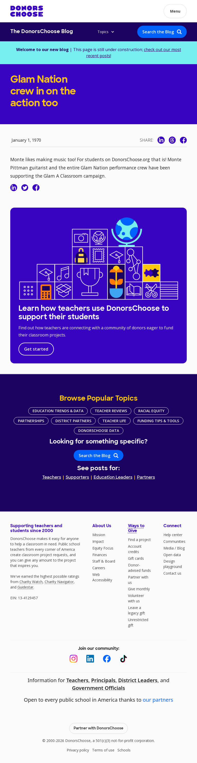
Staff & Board (103, 561)
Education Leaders (113, 478)
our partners (158, 699)
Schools (124, 750)
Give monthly (139, 588)
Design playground (172, 564)
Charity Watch (31, 581)
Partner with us (138, 580)
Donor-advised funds (139, 568)
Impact (98, 541)
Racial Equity (151, 410)
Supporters (77, 478)
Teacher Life (114, 420)
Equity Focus (102, 548)
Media (168, 548)
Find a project (139, 539)
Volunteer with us (136, 598)
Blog (181, 548)
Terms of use (103, 750)
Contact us (172, 573)
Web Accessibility (102, 577)
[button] (175, 11)
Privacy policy (78, 750)
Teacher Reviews (111, 410)
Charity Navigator (59, 581)
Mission (98, 534)
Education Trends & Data (58, 410)
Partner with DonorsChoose (98, 728)
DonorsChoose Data (98, 430)
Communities (174, 541)
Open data (172, 554)
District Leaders (137, 680)
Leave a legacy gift (136, 610)
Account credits (135, 549)
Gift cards (136, 558)
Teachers (51, 478)
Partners (146, 478)
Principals (103, 680)
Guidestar (25, 587)
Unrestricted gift (138, 622)
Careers (98, 567)
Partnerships (31, 420)
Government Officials (98, 687)
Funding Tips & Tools (158, 420)
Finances (99, 554)
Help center (172, 534)
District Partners (73, 420)
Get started (36, 349)
